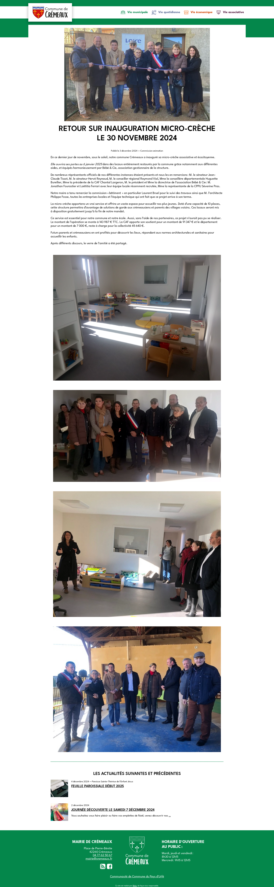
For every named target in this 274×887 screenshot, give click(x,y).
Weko (135, 886)
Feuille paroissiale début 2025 (97, 786)
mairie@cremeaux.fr (99, 858)
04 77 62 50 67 (102, 855)
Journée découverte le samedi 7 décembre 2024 (112, 810)
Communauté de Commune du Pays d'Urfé (137, 876)
